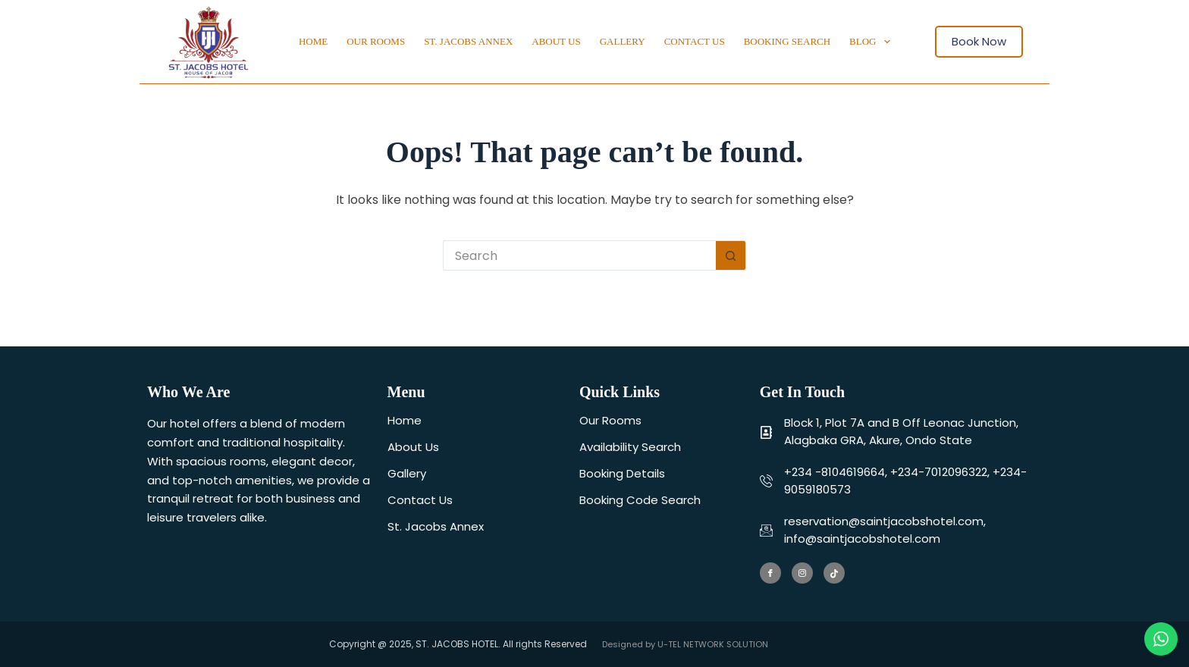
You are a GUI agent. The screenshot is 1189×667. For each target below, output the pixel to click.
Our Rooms (376, 41)
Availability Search (630, 447)
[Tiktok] (834, 573)
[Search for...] (579, 255)
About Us (556, 41)
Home (313, 41)
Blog (872, 42)
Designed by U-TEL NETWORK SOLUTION (685, 644)
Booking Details (622, 473)
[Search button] (731, 255)
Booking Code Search (640, 500)
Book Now (979, 41)
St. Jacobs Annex (468, 41)
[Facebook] (770, 573)
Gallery (622, 41)
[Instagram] (802, 573)
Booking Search (787, 41)
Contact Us (694, 41)
